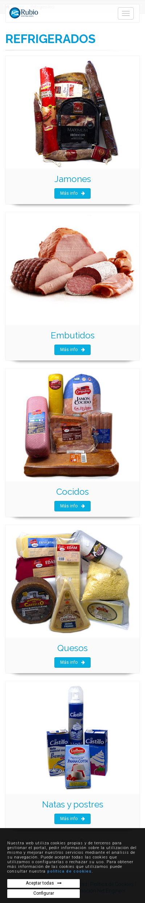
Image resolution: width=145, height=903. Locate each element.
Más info (72, 193)
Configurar (43, 893)
